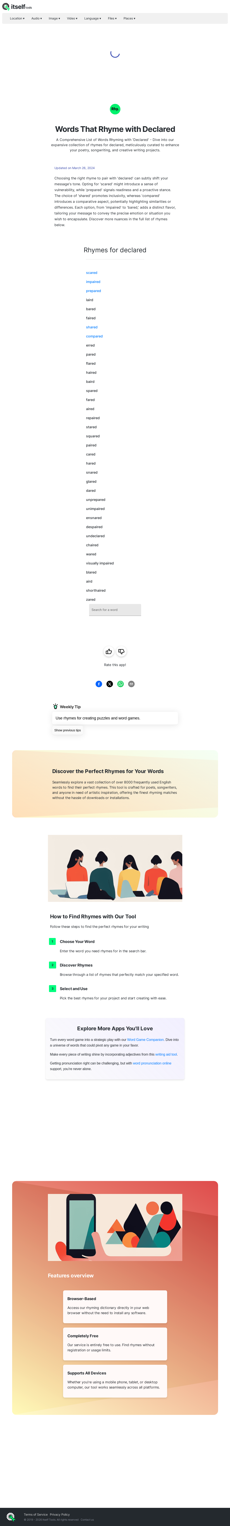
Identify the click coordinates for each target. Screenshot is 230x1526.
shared (92, 327)
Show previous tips (67, 730)
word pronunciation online (152, 1063)
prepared (93, 291)
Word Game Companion (145, 1040)
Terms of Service (36, 1514)
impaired (93, 282)
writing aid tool (166, 1054)
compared (94, 336)
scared (91, 272)
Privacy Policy (60, 1514)
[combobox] (115, 610)
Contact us (87, 1519)
